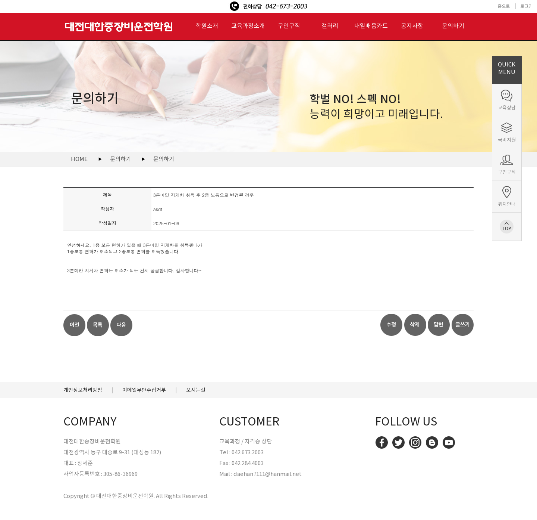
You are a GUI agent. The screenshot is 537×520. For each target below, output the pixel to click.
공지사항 (412, 26)
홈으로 (503, 6)
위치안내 (507, 204)
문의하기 (453, 26)
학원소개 (207, 26)
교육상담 (507, 108)
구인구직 (507, 172)
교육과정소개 (248, 26)
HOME (79, 158)
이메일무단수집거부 (144, 390)
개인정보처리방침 (82, 390)
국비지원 (507, 140)
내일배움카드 (371, 26)
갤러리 (329, 26)
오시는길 (195, 390)
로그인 (526, 6)
